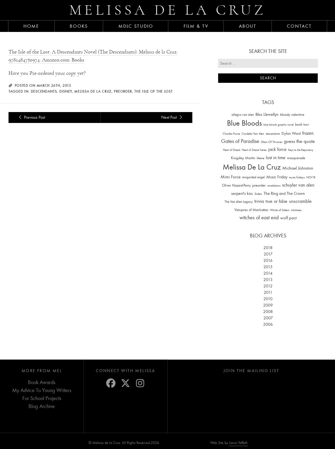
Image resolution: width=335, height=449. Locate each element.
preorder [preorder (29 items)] (259, 185)
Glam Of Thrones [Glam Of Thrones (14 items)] (271, 142)
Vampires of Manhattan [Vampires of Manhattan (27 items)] (251, 210)
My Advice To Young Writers (41, 390)
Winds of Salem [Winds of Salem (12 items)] (279, 210)
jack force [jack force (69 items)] (277, 149)
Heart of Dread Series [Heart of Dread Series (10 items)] (254, 150)
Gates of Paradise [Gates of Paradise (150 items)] (240, 141)
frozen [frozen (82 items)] (307, 133)
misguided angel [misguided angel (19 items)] (253, 177)
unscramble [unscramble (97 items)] (300, 201)
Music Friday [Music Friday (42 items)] (276, 177)
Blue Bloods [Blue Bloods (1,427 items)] (244, 123)
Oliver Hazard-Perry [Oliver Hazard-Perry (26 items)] (236, 185)
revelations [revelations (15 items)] (273, 185)
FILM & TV (196, 26)
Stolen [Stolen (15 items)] (258, 194)
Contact (299, 26)
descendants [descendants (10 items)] (273, 133)
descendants (44, 91)
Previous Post (31, 117)
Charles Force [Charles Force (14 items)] (231, 133)
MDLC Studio (135, 26)
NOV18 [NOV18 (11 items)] (310, 177)
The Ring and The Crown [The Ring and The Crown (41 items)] (284, 193)
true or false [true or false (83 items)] (276, 201)
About (248, 26)
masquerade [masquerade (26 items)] (296, 158)
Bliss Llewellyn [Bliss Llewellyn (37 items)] (267, 114)
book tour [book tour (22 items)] (302, 124)
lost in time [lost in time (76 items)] (276, 157)
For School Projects (41, 398)
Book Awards (41, 382)
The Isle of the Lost (153, 91)
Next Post (172, 117)
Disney (65, 91)
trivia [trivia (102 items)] (259, 201)
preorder (123, 91)
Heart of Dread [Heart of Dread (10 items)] (231, 150)
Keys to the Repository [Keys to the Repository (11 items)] (300, 150)
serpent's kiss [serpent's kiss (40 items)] (242, 193)
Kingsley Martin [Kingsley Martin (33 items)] (243, 157)
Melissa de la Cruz (167, 10)
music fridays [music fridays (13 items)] (297, 177)
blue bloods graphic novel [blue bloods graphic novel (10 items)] (278, 124)
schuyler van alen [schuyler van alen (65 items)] (298, 185)
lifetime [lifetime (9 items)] (260, 158)
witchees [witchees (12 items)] (296, 210)
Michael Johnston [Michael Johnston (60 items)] (297, 168)
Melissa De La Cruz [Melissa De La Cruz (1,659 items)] (252, 167)
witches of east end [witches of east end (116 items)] (259, 218)
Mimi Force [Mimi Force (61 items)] (231, 176)
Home (31, 26)
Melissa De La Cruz (92, 91)
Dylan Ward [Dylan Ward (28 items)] (291, 133)
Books (79, 26)
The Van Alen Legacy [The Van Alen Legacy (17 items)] (239, 202)
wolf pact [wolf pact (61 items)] (288, 217)
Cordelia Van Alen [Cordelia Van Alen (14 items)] (253, 133)
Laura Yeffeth (238, 443)
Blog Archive (41, 406)
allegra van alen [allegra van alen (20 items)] (242, 115)
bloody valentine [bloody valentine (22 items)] (292, 115)
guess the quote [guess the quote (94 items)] (299, 141)
